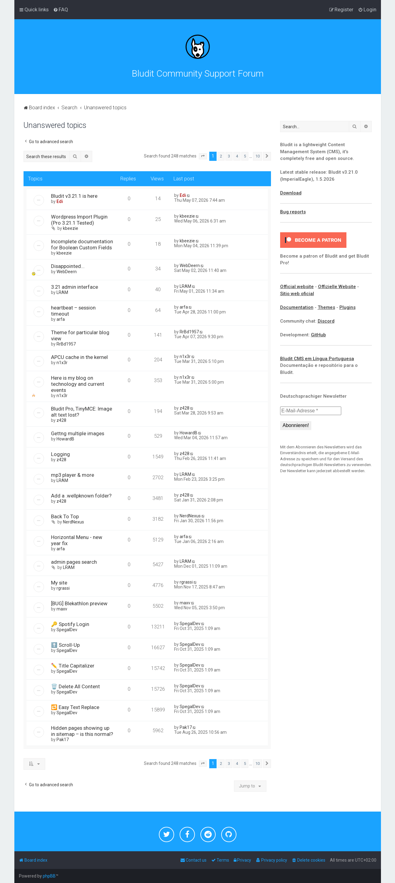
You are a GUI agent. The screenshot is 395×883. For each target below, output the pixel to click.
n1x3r (62, 362)
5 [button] (245, 156)
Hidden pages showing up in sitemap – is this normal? (82, 731)
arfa (61, 319)
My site (59, 583)
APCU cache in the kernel (79, 357)
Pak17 (63, 739)
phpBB (49, 876)
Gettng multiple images (77, 433)
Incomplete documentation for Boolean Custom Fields (82, 244)
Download (291, 193)
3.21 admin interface (74, 287)
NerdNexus (73, 521)
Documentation (296, 307)
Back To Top (65, 516)
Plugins (347, 307)
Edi (60, 201)
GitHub (318, 335)
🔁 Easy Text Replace (75, 707)
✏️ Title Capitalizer (72, 666)
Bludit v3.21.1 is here (74, 196)
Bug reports (293, 212)
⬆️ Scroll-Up (65, 645)
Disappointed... (68, 266)
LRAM (62, 292)
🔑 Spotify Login (70, 624)
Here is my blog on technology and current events (77, 384)
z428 (61, 420)
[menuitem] (60, 9)
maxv (62, 608)
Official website (297, 286)
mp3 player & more (72, 475)
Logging (60, 454)
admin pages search (74, 562)
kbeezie (70, 228)
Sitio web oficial (297, 293)
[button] (203, 156)
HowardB (65, 438)
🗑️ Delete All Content (75, 686)
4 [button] (237, 156)
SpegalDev (67, 629)
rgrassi (63, 588)
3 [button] (229, 156)
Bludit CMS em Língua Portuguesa (317, 358)
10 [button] (257, 156)
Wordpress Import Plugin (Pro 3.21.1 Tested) (79, 220)
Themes (326, 307)
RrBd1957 (66, 344)
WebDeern (67, 271)
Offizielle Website (337, 286)
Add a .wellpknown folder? (81, 496)
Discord (326, 321)
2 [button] (221, 156)
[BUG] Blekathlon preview (79, 603)
